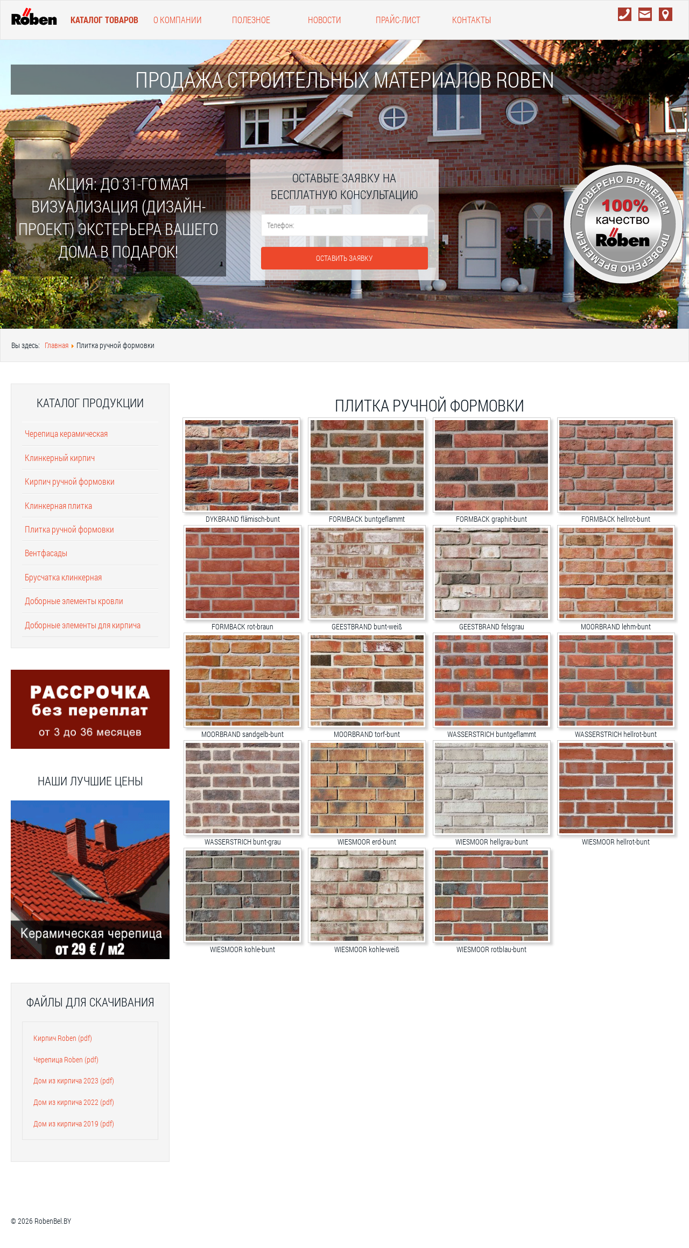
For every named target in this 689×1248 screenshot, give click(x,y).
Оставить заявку (344, 258)
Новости (324, 19)
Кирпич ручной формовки (70, 481)
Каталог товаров (104, 19)
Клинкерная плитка (58, 505)
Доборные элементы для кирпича (82, 624)
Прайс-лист (398, 19)
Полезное (251, 19)
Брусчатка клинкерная (63, 577)
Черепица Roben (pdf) (66, 1059)
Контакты (471, 19)
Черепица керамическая (66, 433)
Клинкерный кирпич (60, 457)
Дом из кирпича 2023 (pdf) (73, 1080)
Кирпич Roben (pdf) (62, 1038)
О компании (177, 19)
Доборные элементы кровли (74, 600)
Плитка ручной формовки (69, 529)
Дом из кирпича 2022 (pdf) (73, 1102)
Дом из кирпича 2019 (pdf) (73, 1123)
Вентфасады (46, 552)
